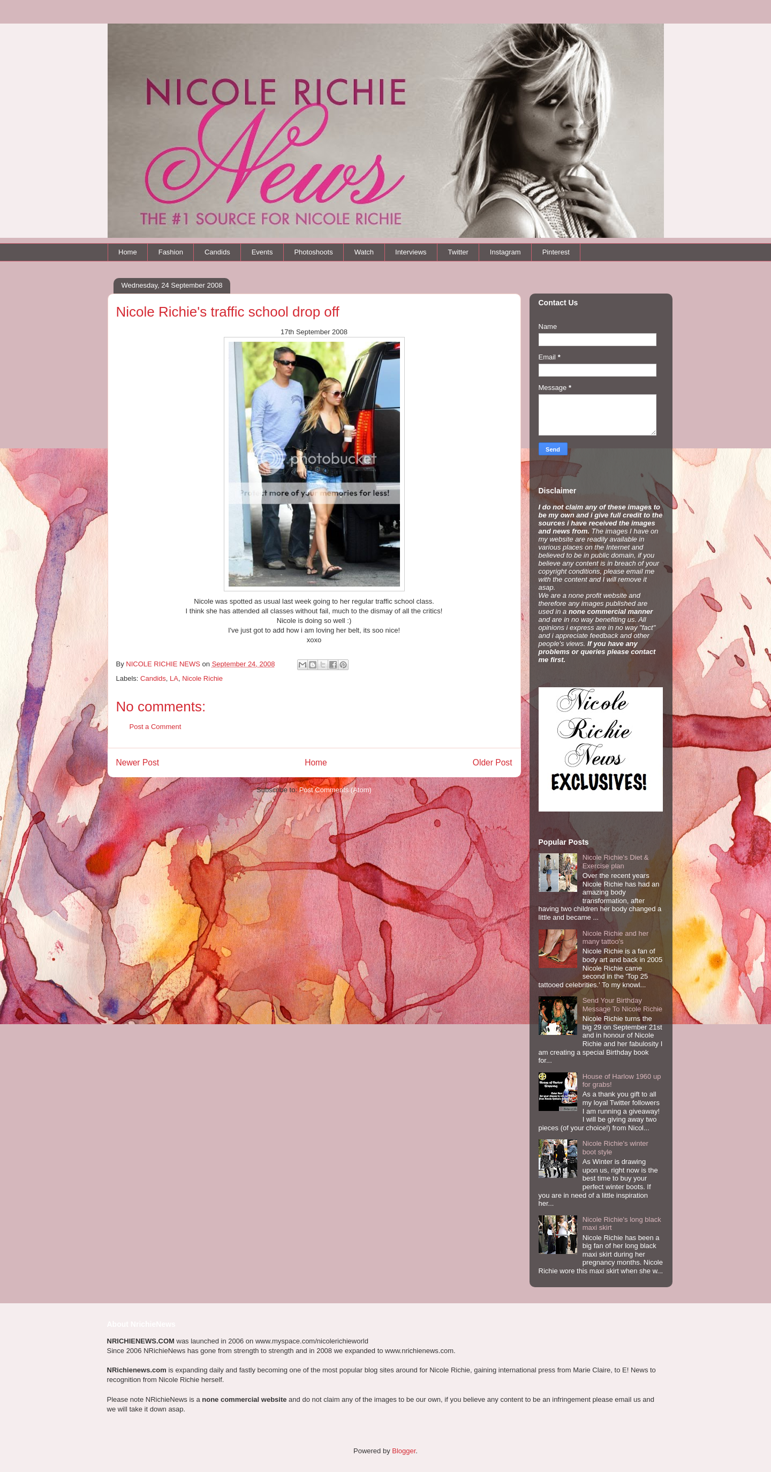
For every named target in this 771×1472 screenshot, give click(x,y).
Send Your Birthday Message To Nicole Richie (622, 1004)
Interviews (411, 252)
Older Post (492, 762)
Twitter (458, 252)
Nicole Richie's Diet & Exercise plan (616, 861)
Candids (217, 252)
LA (174, 678)
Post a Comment (156, 727)
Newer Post (138, 762)
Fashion (170, 252)
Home (127, 252)
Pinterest (556, 252)
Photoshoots (313, 252)
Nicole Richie (202, 678)
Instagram (505, 252)
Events (262, 252)
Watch (364, 252)
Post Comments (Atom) (335, 790)
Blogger (403, 1451)
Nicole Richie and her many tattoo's (616, 937)
